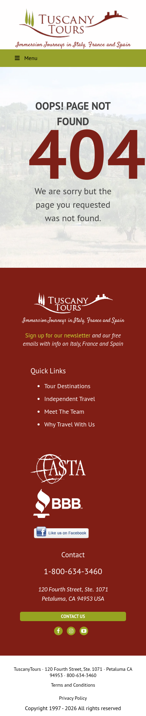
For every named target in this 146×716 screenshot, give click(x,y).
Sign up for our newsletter (57, 335)
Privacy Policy (73, 698)
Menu (26, 58)
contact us (73, 616)
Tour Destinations (67, 386)
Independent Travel (69, 399)
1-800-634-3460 (73, 571)
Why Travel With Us (69, 424)
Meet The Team (64, 411)
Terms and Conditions (73, 685)
